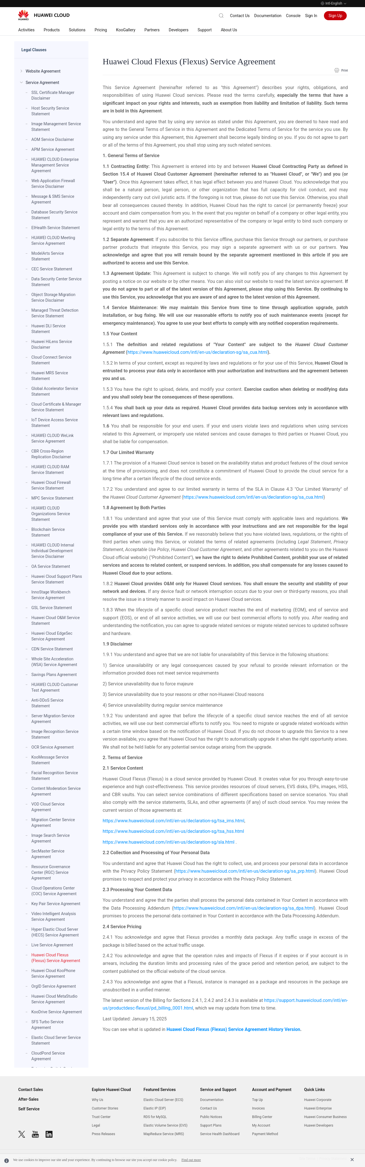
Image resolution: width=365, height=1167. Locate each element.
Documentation (268, 15)
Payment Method (265, 1134)
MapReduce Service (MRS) (163, 1134)
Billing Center (262, 1117)
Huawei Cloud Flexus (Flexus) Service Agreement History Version (233, 1029)
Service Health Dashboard (220, 1134)
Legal (96, 1125)
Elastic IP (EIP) (154, 1108)
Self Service (29, 1109)
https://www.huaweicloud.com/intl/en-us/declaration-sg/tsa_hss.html (173, 831)
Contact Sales (30, 1089)
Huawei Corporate (317, 1100)
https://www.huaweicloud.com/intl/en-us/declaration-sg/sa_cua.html (197, 352)
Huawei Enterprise (318, 1108)
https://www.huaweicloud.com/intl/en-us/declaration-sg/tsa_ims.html (173, 820)
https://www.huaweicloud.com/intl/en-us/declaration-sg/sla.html (169, 842)
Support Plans (211, 1125)
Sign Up (335, 15)
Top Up (257, 1100)
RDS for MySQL (155, 1117)
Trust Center (101, 1117)
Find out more (191, 1160)
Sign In (311, 15)
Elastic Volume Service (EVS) (165, 1125)
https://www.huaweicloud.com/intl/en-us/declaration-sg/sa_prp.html (245, 871)
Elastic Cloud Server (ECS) (163, 1100)
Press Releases (103, 1134)
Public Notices (211, 1117)
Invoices (258, 1108)
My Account (261, 1125)
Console (293, 15)
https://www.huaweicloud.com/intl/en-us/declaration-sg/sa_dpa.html (243, 908)
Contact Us (240, 15)
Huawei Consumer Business (325, 1117)
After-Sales (28, 1099)
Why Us (97, 1100)
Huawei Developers (318, 1125)
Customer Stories (105, 1108)
